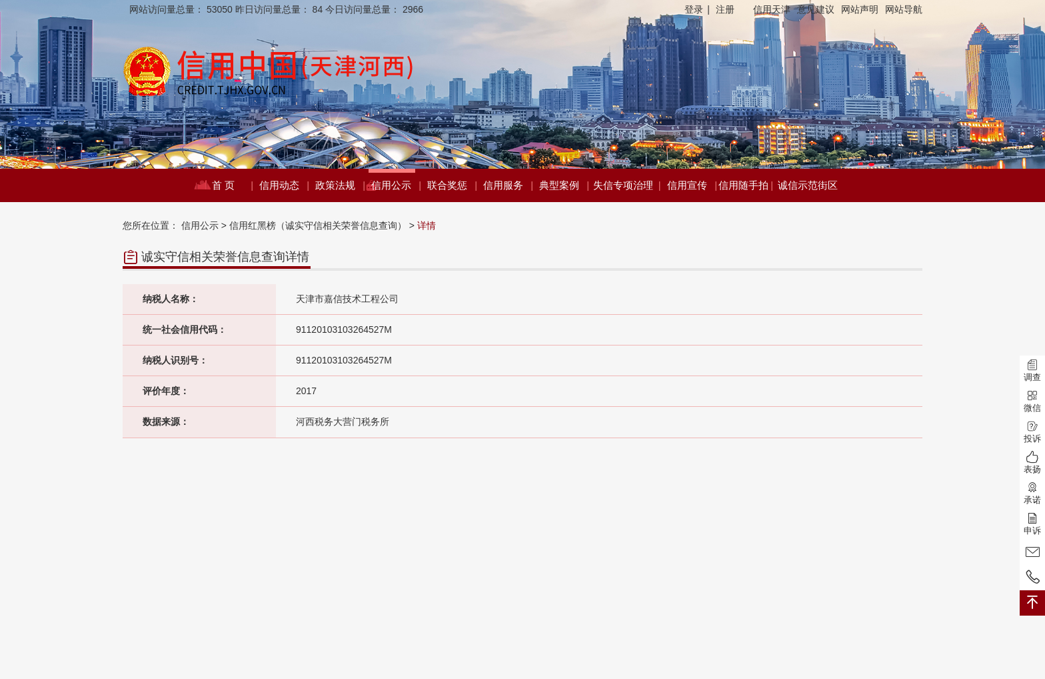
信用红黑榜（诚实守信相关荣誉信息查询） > (322, 225)
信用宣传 (691, 185)
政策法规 (339, 185)
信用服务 (507, 185)
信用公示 (395, 185)
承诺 (1032, 493)
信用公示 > (204, 225)
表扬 (1032, 462)
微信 (1032, 401)
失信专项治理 (626, 185)
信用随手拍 (745, 185)
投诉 (1032, 432)
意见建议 (815, 9)
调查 (1032, 370)
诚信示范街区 (808, 185)
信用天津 (771, 9)
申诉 (1032, 524)
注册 (725, 9)
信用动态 (283, 185)
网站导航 (903, 9)
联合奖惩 (451, 185)
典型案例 (563, 185)
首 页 (232, 185)
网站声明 (859, 9)
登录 (697, 9)
